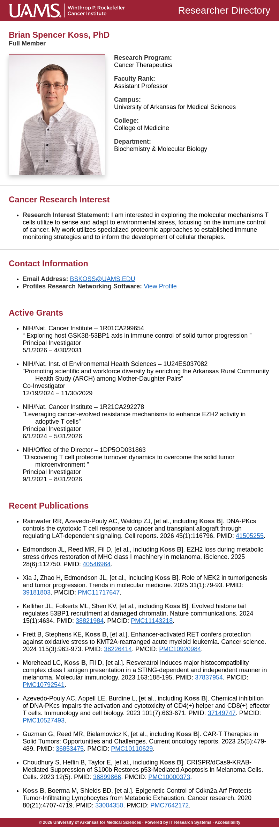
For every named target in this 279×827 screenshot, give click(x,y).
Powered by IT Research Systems (178, 822)
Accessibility (227, 822)
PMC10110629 (132, 748)
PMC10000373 (169, 777)
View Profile (160, 286)
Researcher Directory (224, 10)
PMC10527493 (44, 720)
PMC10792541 (44, 684)
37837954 (209, 677)
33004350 (109, 805)
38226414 (118, 649)
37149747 (222, 713)
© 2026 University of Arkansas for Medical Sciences (90, 822)
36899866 (107, 777)
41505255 (250, 535)
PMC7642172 (169, 805)
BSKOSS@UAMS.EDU (102, 278)
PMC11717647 (99, 592)
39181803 (37, 592)
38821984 (90, 620)
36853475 (70, 748)
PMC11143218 (152, 620)
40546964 (97, 564)
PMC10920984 (180, 649)
